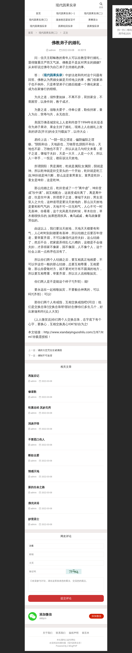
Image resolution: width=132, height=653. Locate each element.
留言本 (85, 634)
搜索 (101, 6)
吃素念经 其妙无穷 (39, 407)
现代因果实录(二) (93, 13)
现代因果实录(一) (65, 13)
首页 (38, 13)
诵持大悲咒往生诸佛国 (50, 350)
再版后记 (33, 375)
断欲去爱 (33, 455)
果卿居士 (93, 19)
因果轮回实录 (65, 26)
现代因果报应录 (38, 26)
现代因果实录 (66, 5)
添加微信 (96, 618)
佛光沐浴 (33, 503)
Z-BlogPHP (72, 648)
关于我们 (47, 634)
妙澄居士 (33, 519)
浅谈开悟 (33, 423)
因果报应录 (93, 26)
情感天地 (33, 471)
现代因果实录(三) (38, 19)
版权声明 (74, 634)
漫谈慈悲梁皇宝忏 (65, 19)
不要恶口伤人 (36, 439)
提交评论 (66, 600)
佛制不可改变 (45, 355)
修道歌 (32, 391)
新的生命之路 (36, 487)
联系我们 (60, 634)
